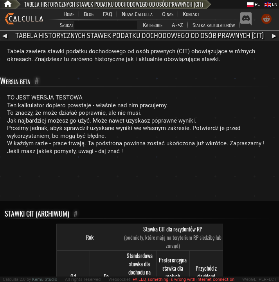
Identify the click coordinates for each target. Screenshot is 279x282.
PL (253, 4)
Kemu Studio (44, 279)
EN (271, 4)
